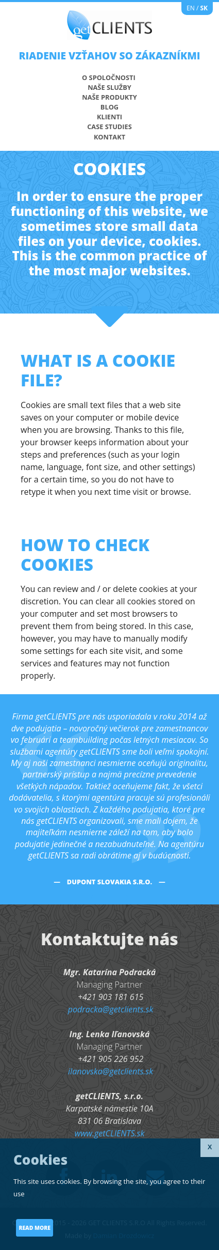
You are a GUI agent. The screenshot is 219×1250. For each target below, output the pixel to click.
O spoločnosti (109, 77)
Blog (109, 107)
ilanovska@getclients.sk (110, 1071)
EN (191, 8)
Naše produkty (109, 97)
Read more (34, 1227)
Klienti (109, 117)
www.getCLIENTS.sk (110, 1133)
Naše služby (109, 87)
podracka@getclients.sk (111, 1009)
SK (204, 8)
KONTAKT (109, 137)
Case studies (109, 126)
